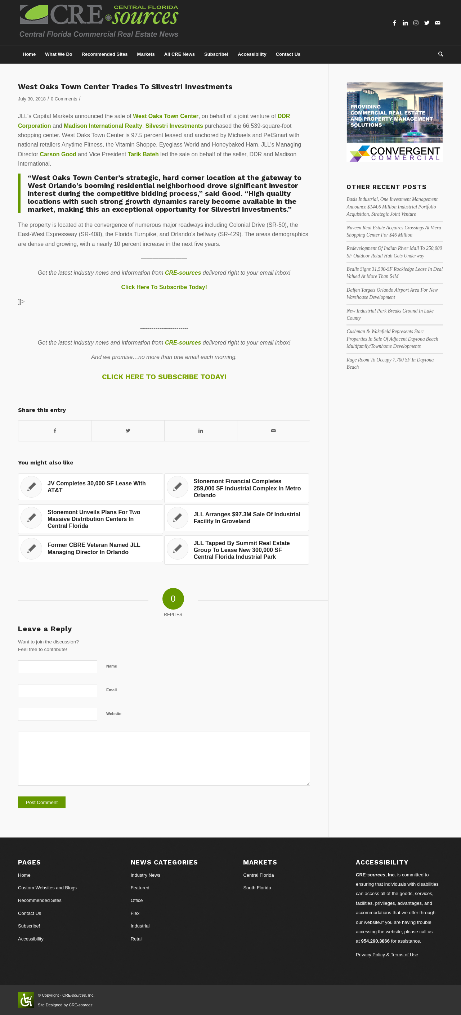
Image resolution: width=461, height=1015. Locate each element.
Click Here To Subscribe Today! (164, 287)
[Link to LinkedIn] (405, 22)
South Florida (257, 887)
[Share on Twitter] (127, 431)
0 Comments (64, 99)
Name (111, 666)
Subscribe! (29, 926)
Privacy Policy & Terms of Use (387, 954)
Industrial (140, 926)
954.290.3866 (375, 941)
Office (137, 900)
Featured (140, 887)
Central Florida (258, 875)
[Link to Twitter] (426, 22)
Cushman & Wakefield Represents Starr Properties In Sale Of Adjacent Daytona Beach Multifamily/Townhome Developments (392, 339)
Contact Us (29, 913)
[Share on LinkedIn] (201, 431)
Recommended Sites (40, 900)
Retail (137, 939)
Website (113, 713)
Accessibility (31, 939)
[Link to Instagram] (416, 22)
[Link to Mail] (437, 22)
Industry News (145, 875)
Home (24, 875)
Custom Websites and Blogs (47, 887)
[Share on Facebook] (54, 431)
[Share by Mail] (273, 431)
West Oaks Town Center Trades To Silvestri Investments (125, 86)
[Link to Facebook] (394, 22)
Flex (135, 913)
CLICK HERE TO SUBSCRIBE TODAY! (164, 376)
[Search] (438, 54)
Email (111, 690)
